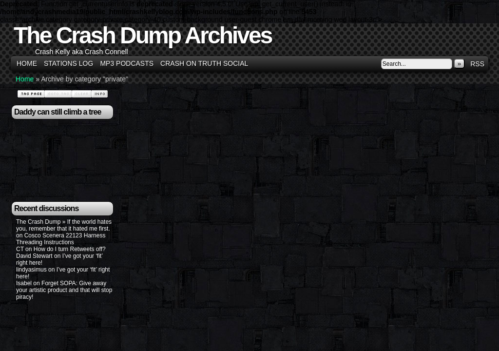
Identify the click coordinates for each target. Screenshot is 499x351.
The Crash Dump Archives (142, 35)
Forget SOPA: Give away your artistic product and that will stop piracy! (64, 290)
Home (27, 63)
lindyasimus (31, 269)
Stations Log (68, 63)
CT (20, 249)
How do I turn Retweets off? (70, 249)
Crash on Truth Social (204, 63)
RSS (477, 64)
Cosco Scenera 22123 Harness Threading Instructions (60, 239)
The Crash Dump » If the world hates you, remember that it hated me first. (64, 225)
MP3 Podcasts (127, 63)
